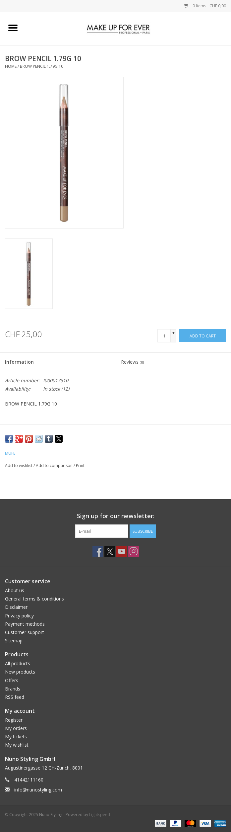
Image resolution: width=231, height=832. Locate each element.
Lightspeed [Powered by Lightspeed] (99, 814)
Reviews (132, 362)
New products (20, 672)
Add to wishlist (19, 465)
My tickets (16, 736)
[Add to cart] (202, 335)
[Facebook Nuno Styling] (97, 551)
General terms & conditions (34, 599)
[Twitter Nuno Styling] (109, 551)
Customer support (24, 632)
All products (17, 663)
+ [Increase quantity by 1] (173, 332)
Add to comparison (55, 465)
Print (80, 465)
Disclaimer (16, 607)
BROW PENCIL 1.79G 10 (41, 66)
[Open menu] (13, 27)
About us (14, 590)
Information (19, 362)
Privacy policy (19, 615)
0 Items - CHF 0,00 (205, 6)
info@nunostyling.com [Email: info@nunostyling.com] (38, 789)
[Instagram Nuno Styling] (133, 551)
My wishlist (17, 745)
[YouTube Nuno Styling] (121, 551)
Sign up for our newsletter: (115, 515)
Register (14, 720)
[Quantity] (164, 335)
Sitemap (14, 640)
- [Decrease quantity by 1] (173, 338)
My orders (16, 728)
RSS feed (14, 697)
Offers (11, 680)
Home (11, 66)
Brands (12, 689)
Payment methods (25, 624)
